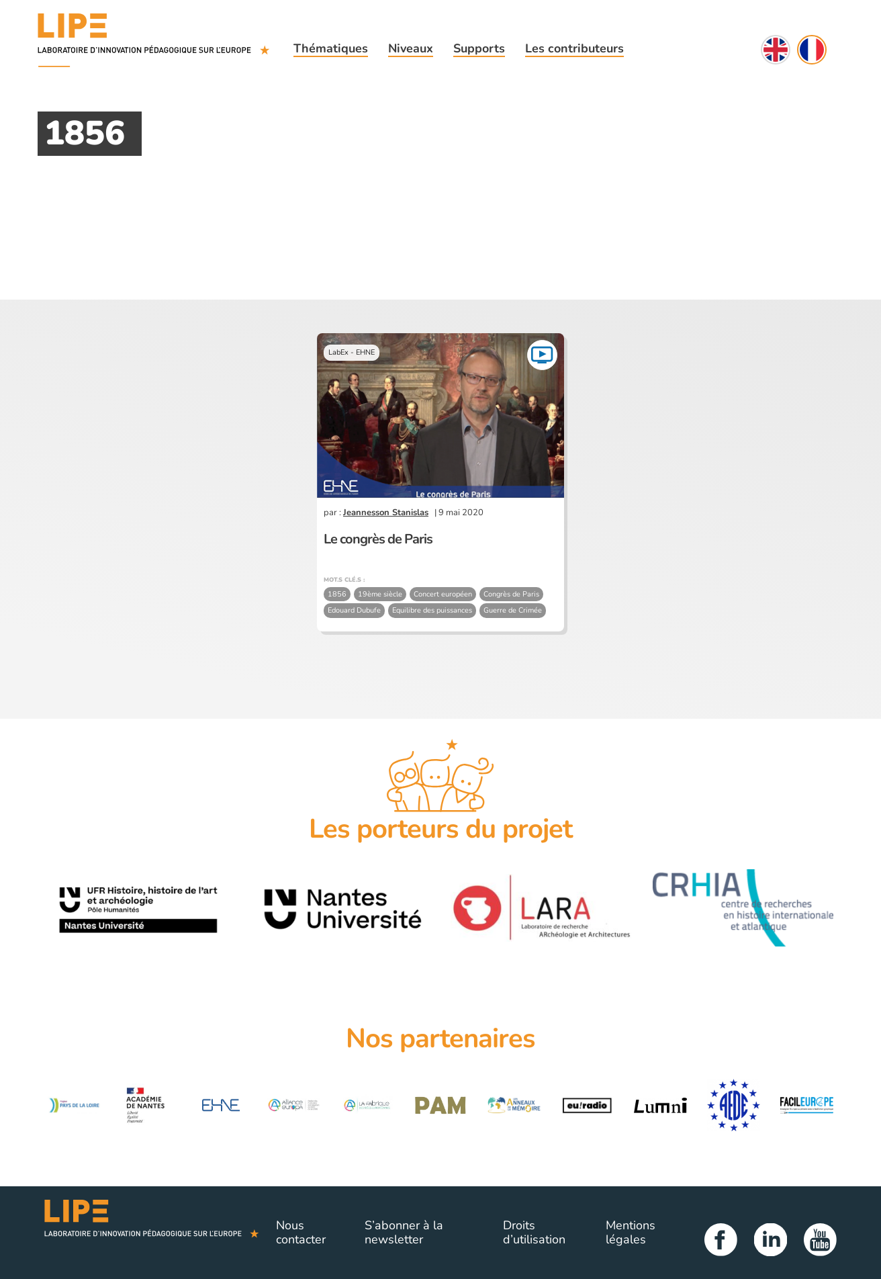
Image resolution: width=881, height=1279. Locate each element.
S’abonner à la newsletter (404, 1232)
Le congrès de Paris (378, 539)
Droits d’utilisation (534, 1232)
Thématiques (330, 48)
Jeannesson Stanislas (385, 512)
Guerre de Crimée (512, 610)
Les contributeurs (574, 48)
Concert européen (443, 594)
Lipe (151, 1233)
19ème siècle (380, 594)
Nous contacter (301, 1232)
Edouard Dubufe (354, 610)
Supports (479, 48)
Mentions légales (630, 1232)
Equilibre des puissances (432, 610)
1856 (337, 594)
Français (812, 49)
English (775, 49)
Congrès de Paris (511, 594)
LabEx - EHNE (351, 352)
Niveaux (410, 48)
